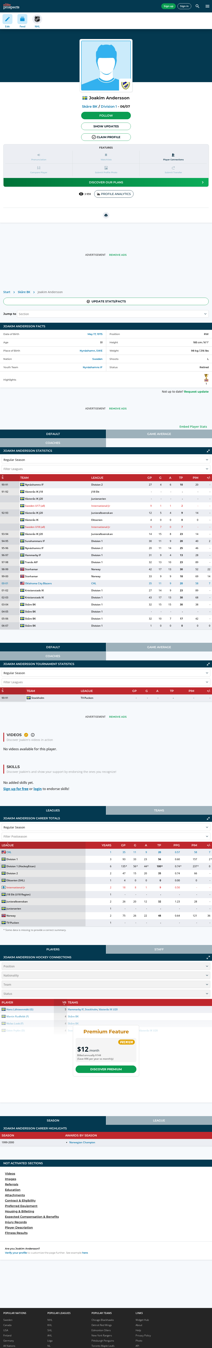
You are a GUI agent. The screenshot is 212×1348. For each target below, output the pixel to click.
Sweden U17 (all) (35, 506)
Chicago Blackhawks (103, 1320)
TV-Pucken (87, 698)
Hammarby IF (33, 555)
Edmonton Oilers (101, 1330)
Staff (159, 949)
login (38, 789)
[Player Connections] (173, 157)
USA (5, 1330)
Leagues (53, 810)
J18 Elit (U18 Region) (18, 894)
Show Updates (106, 126)
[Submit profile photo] (106, 170)
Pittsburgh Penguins (103, 1340)
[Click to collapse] (208, 451)
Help (138, 1330)
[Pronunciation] (38, 157)
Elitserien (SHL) (15, 880)
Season (53, 1120)
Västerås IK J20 (34, 498)
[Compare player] (38, 170)
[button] (106, 115)
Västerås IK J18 (34, 491)
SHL (49, 1330)
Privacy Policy (143, 1335)
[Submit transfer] (173, 170)
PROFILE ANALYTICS (114, 194)
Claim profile (106, 137)
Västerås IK (32, 520)
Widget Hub (142, 1320)
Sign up (168, 6)
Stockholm (37, 698)
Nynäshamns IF (92, 367)
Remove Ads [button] (118, 254)
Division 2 (97, 484)
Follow (106, 115)
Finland (7, 1335)
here (85, 1252)
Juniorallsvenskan (102, 513)
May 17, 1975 (95, 334)
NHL (49, 1320)
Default (53, 434)
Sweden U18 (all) (35, 527)
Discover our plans (147, 182)
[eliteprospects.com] (11, 6)
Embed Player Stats (193, 427)
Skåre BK (90, 106)
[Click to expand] (208, 957)
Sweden (97, 358)
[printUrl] (106, 215)
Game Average (159, 434)
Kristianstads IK (34, 590)
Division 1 (109, 106)
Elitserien (96, 520)
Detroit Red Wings (102, 1325)
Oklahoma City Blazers (38, 583)
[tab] (53, 434)
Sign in (184, 6)
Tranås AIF (31, 562)
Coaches (53, 443)
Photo (139, 1340)
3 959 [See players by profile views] (85, 193)
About (139, 1325)
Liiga (49, 1340)
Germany (8, 1340)
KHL (49, 1325)
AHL (49, 1335)
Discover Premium (106, 1069)
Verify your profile (16, 1252)
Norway (95, 569)
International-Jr (100, 506)
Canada (7, 1325)
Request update (196, 391)
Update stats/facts (106, 301)
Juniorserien (98, 498)
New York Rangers (102, 1335)
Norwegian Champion (82, 1142)
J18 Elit (95, 491)
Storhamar (31, 569)
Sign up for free (15, 789)
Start (6, 292)
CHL (93, 583)
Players (53, 949)
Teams (159, 810)
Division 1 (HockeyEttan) (21, 866)
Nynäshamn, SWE (91, 350)
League (159, 1120)
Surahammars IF (35, 541)
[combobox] (19, 314)
